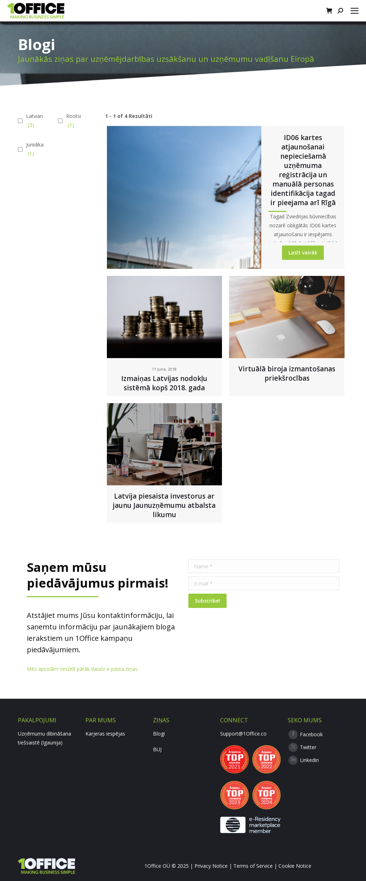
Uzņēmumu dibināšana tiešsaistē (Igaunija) (44, 738)
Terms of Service (253, 865)
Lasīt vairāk (302, 252)
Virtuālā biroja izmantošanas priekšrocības (286, 373)
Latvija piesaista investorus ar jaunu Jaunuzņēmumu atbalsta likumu (164, 505)
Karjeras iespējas (105, 733)
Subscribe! (207, 600)
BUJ (157, 749)
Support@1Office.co (243, 733)
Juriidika (34, 149)
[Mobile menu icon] (354, 10)
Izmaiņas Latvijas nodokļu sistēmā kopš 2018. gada (164, 383)
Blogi (159, 733)
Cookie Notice (294, 865)
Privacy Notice (211, 865)
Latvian (33, 121)
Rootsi (72, 121)
